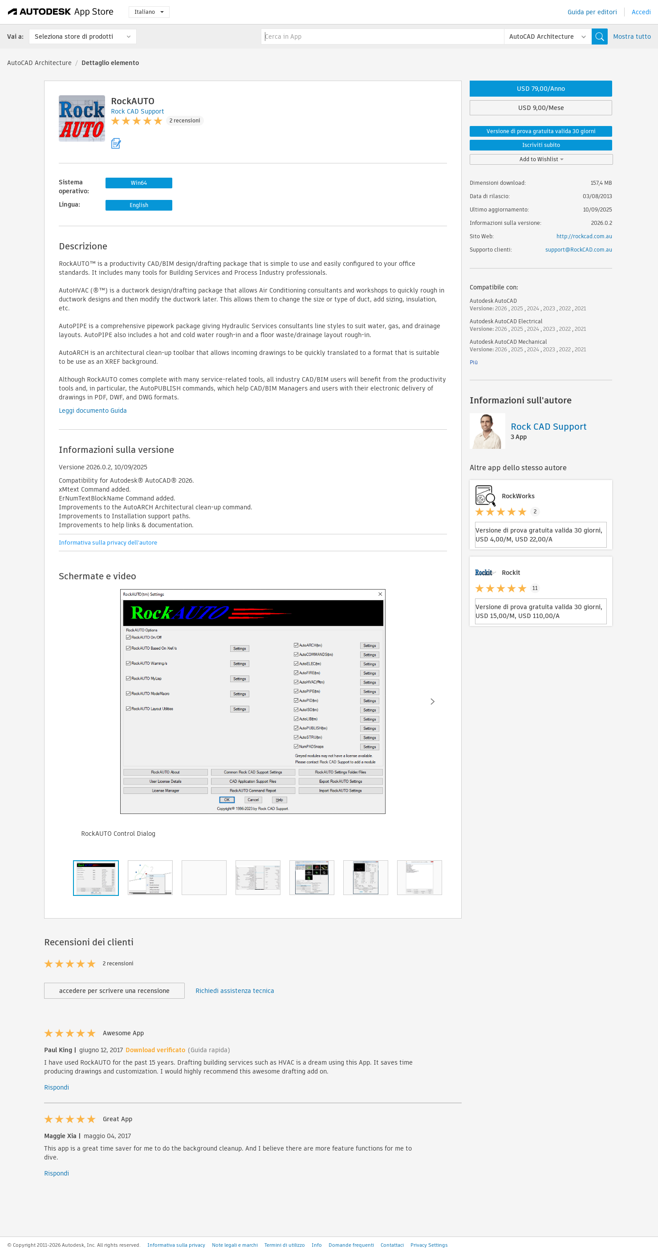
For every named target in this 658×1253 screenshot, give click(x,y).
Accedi (641, 12)
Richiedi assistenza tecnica (234, 990)
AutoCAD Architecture (39, 62)
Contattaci (392, 1245)
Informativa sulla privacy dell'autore (108, 542)
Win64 (139, 183)
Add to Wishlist (542, 159)
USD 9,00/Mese (541, 107)
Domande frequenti (351, 1245)
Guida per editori (592, 12)
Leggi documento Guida (93, 410)
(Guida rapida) (209, 1050)
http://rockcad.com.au (584, 236)
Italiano (149, 12)
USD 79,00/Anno (541, 88)
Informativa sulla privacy (176, 1245)
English (139, 205)
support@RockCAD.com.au (578, 249)
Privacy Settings (429, 1245)
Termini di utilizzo (284, 1245)
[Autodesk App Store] (60, 12)
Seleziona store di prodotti (74, 36)
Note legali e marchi (235, 1245)
